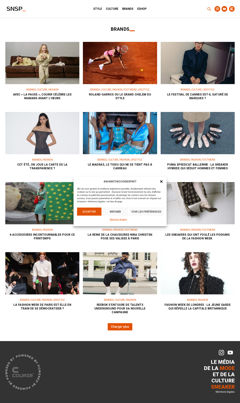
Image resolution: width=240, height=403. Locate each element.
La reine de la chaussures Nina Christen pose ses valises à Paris (120, 237)
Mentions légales (118, 219)
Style (97, 9)
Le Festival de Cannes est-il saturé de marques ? (197, 97)
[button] (161, 181)
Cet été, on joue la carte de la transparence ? (42, 167)
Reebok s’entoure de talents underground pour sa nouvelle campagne (120, 309)
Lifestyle (144, 90)
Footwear (130, 90)
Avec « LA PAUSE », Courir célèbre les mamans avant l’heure (42, 97)
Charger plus (120, 326)
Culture (112, 9)
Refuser (115, 211)
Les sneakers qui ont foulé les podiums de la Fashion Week (197, 237)
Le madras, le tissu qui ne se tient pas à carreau (120, 167)
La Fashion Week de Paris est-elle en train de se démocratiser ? (42, 307)
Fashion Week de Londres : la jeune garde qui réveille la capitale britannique (198, 307)
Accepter (89, 211)
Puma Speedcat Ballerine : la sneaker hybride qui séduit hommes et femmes (197, 167)
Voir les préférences (146, 211)
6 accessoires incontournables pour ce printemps (42, 237)
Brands (127, 9)
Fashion (53, 90)
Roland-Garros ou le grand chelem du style (120, 97)
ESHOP (142, 9)
